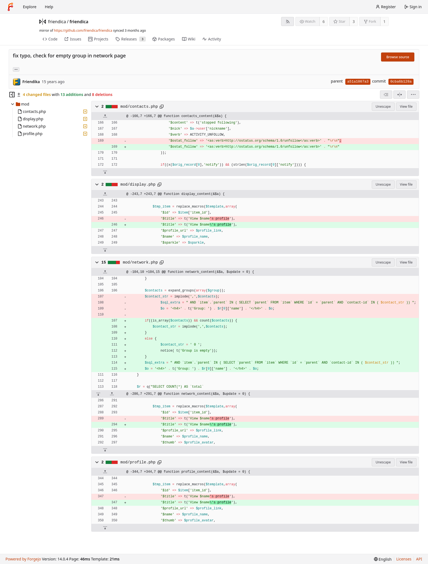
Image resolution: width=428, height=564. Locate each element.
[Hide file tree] (12, 94)
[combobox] (386, 94)
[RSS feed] (287, 21)
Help (49, 6)
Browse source (397, 57)
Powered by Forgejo (23, 559)
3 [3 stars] (354, 21)
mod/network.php (140, 262)
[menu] (413, 94)
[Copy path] (161, 106)
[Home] (10, 7)
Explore (29, 6)
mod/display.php (137, 184)
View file (406, 106)
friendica (57, 21)
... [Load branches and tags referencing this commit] (16, 69)
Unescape (383, 106)
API (419, 559)
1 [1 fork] (384, 21)
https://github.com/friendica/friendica (83, 30)
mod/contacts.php (139, 106)
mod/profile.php (137, 462)
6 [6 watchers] (324, 21)
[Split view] (399, 94)
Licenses (404, 559)
